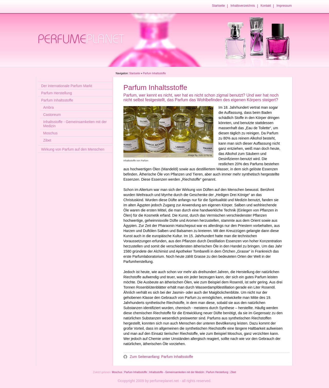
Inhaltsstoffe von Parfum (135, 160)
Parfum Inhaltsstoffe (57, 100)
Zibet (47, 140)
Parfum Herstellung (56, 93)
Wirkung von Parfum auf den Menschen (72, 149)
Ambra (48, 107)
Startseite (218, 5)
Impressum (284, 5)
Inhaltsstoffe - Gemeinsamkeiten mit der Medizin (75, 124)
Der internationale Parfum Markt (66, 86)
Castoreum (52, 115)
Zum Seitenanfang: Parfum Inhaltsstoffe (161, 357)
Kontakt (266, 5)
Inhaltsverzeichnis (243, 5)
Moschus (50, 133)
